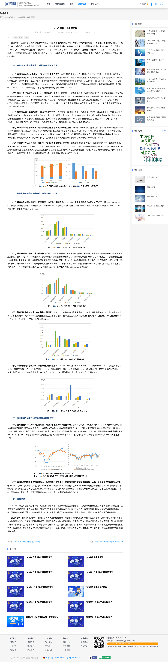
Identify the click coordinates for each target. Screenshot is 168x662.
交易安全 (48, 646)
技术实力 (30, 646)
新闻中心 (3, 17)
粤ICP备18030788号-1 (73, 658)
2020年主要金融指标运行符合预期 (27, 542)
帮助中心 (84, 646)
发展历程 (13, 650)
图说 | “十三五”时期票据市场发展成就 (109, 542)
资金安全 (48, 642)
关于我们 (94, 4)
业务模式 (13, 646)
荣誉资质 (30, 650)
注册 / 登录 (158, 4)
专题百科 (66, 650)
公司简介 (13, 642)
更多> (164, 131)
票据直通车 (60, 4)
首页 (48, 4)
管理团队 (30, 642)
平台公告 (66, 646)
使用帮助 (142, 4)
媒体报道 (11, 17)
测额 (71, 4)
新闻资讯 (82, 4)
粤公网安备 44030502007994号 (55, 658)
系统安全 (48, 650)
